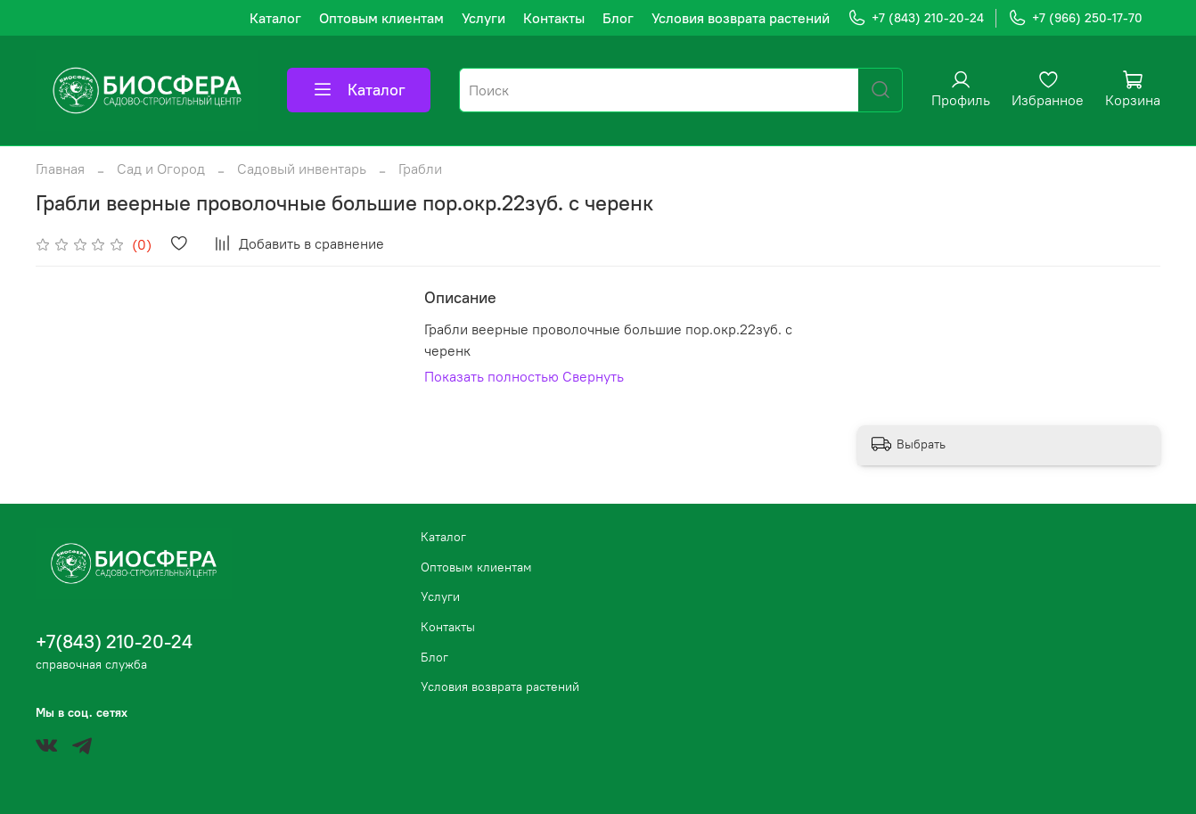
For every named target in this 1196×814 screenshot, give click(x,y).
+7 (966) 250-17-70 (1075, 18)
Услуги (483, 18)
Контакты (554, 18)
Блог (618, 18)
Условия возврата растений (740, 18)
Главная (60, 168)
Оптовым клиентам (381, 18)
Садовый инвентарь (301, 168)
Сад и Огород (161, 168)
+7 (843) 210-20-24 (916, 18)
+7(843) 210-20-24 (114, 641)
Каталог (275, 18)
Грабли (420, 168)
